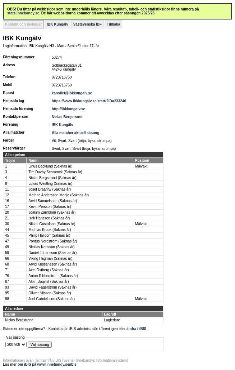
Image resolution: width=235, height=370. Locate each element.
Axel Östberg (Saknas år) (48, 270)
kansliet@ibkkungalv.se (72, 93)
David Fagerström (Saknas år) (52, 287)
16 (7, 201)
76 (7, 276)
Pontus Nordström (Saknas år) (52, 241)
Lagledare (112, 320)
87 (7, 282)
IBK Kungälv (57, 24)
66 (7, 258)
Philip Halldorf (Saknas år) (49, 235)
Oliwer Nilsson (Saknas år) (49, 293)
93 (7, 287)
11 (7, 189)
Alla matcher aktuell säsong (75, 133)
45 (7, 235)
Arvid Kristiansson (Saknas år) (52, 264)
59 (7, 253)
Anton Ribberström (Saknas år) (53, 276)
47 (7, 241)
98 (7, 299)
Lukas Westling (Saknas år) (50, 184)
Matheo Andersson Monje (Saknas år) (58, 195)
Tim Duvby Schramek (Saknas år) (55, 172)
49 (7, 247)
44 (7, 230)
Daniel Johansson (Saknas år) (52, 253)
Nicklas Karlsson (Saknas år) (51, 247)
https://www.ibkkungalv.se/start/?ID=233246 (89, 101)
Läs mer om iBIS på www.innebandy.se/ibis (40, 364)
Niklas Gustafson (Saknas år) (51, 224)
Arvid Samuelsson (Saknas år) (52, 201)
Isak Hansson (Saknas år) (49, 218)
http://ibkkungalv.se (68, 109)
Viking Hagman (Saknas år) (50, 258)
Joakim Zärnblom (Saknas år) (51, 212)
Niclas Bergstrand (67, 117)
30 (7, 224)
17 (7, 207)
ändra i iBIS (136, 329)
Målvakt (141, 166)
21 (7, 218)
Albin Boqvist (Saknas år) (48, 282)
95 (7, 293)
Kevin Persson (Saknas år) (49, 207)
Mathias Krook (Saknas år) (49, 230)
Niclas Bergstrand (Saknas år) (52, 178)
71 (7, 270)
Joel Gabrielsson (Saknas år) (51, 299)
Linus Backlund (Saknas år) (50, 166)
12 (7, 195)
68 (7, 264)
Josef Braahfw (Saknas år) (49, 189)
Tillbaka (113, 24)
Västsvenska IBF (87, 24)
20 (7, 212)
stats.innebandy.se (23, 13)
